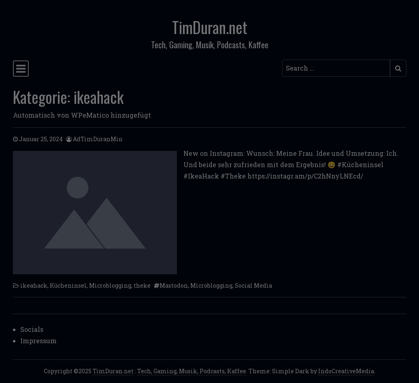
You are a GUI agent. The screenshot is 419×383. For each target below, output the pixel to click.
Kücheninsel (68, 285)
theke (142, 285)
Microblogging (110, 285)
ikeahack (33, 285)
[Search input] (336, 68)
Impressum (38, 340)
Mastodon (174, 285)
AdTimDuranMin (98, 139)
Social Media (253, 285)
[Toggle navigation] (21, 68)
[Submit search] (398, 68)
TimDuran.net (209, 27)
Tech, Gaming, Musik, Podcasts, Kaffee (191, 371)
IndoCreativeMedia (346, 371)
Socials (31, 329)
